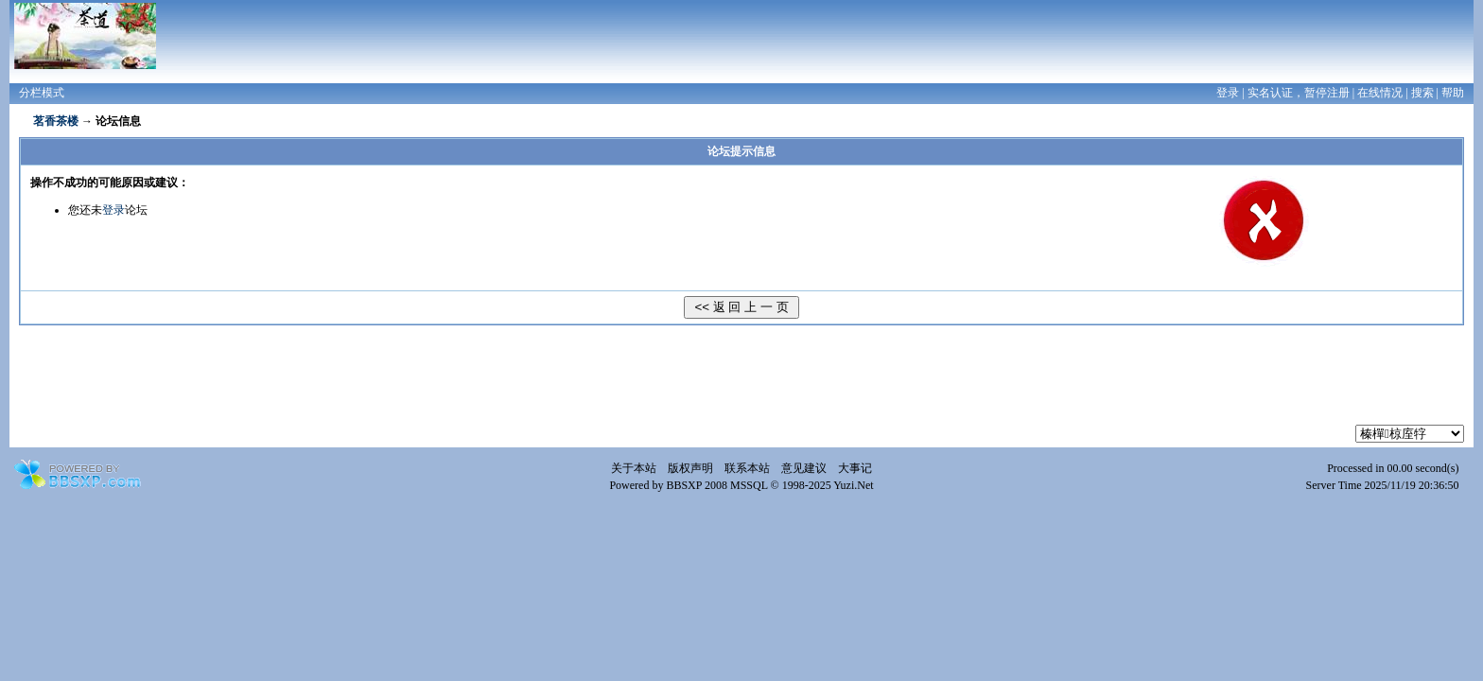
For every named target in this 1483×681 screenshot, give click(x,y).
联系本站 (747, 468)
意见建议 (804, 468)
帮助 (1452, 92)
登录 (1227, 92)
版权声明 (690, 468)
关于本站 (633, 468)
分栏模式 (41, 92)
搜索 (1422, 92)
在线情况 (1380, 92)
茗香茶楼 (56, 121)
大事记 (855, 468)
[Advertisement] (741, 382)
